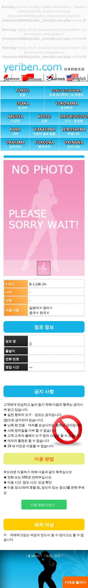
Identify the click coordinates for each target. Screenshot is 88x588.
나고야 (14, 117)
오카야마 (14, 143)
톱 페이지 (34, 556)
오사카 (22, 104)
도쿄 (22, 91)
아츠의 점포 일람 (44, 130)
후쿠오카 (44, 143)
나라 (14, 130)
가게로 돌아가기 (75, 584)
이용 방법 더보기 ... (44, 504)
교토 (44, 117)
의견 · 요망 (53, 556)
